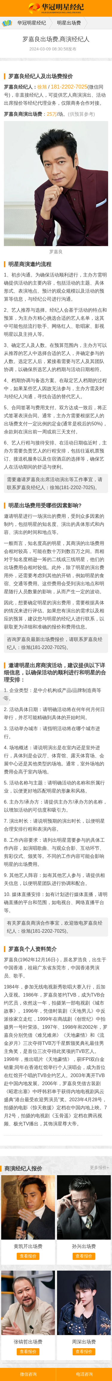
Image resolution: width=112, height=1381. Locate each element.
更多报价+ (99, 1167)
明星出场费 (69, 22)
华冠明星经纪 (31, 22)
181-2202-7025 (69, 87)
